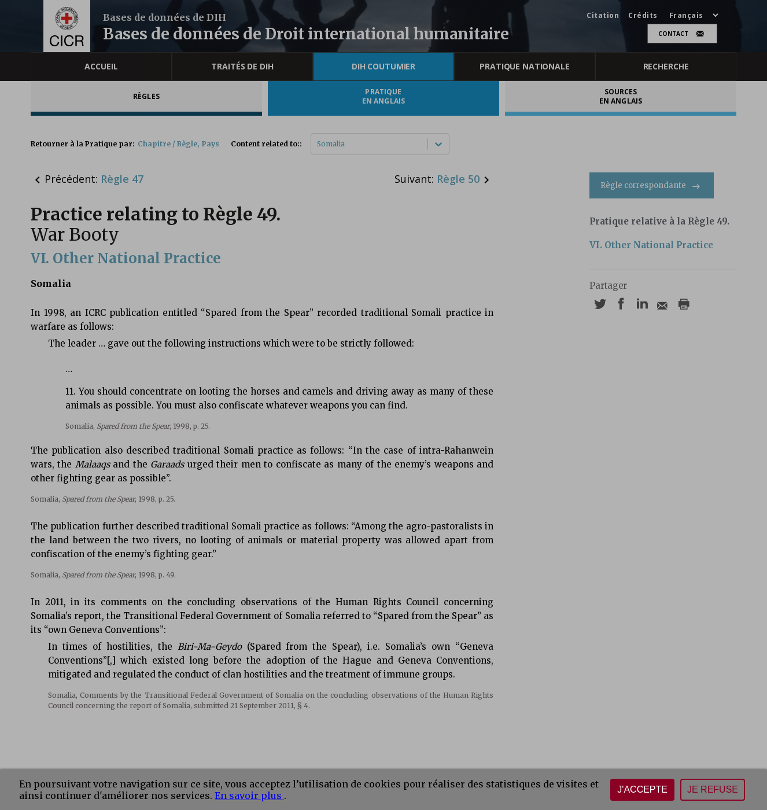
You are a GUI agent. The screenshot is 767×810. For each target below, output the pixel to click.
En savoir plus (249, 795)
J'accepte (642, 789)
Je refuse (712, 789)
